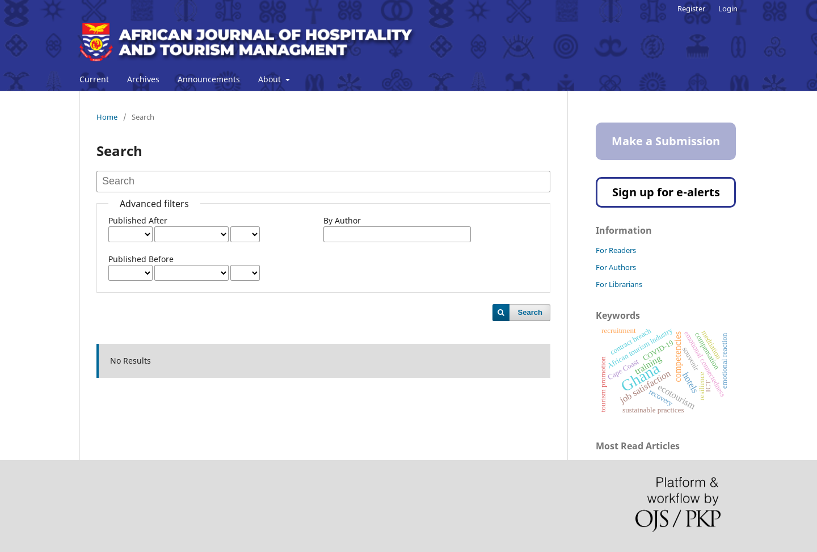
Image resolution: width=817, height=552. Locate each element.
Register (691, 8)
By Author (342, 220)
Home (106, 117)
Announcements (209, 79)
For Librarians (619, 284)
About (270, 79)
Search (530, 312)
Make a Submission (666, 141)
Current (94, 79)
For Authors (616, 267)
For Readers (616, 250)
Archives (143, 79)
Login (728, 8)
